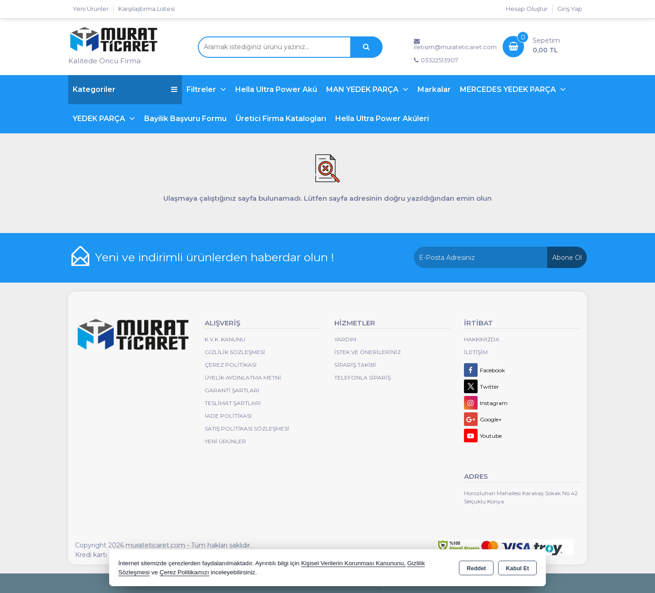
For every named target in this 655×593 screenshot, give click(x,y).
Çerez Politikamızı (184, 572)
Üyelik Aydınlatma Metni (243, 377)
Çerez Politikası (231, 364)
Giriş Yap (569, 8)
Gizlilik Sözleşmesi (235, 352)
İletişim (476, 352)
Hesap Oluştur (527, 8)
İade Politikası (228, 415)
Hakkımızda (481, 339)
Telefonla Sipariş (362, 377)
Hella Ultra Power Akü (276, 89)
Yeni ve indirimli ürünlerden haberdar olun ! (214, 257)
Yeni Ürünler (225, 441)
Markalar (434, 89)
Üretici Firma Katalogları (281, 118)
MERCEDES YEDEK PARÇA (509, 89)
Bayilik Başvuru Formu (185, 118)
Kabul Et (517, 568)
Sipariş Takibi (355, 364)
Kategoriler (125, 89)
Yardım (345, 339)
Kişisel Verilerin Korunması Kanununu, (353, 563)
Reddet (476, 568)
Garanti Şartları (232, 390)
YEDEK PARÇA (100, 118)
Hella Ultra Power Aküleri (382, 118)
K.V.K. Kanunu (225, 339)
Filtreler (202, 89)
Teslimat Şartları (233, 403)
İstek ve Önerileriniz (367, 352)
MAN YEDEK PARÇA (363, 89)
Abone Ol (567, 257)
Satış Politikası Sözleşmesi (247, 428)
